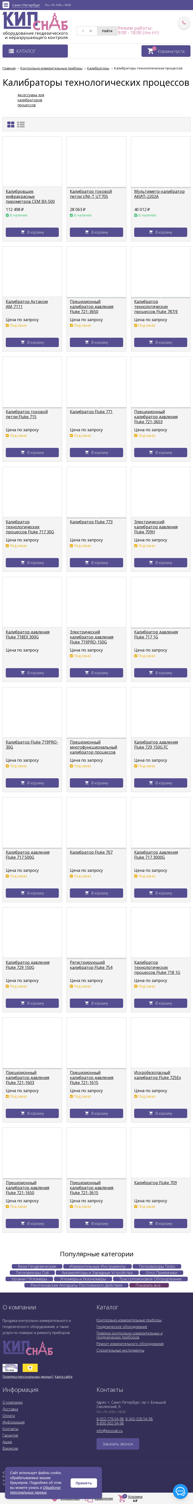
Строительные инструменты (120, 1350)
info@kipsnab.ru (109, 1430)
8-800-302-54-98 (110, 1423)
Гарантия (10, 1435)
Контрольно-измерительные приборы (129, 1320)
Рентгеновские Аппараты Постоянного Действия (76, 1285)
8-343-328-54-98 (139, 1418)
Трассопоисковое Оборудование (150, 1279)
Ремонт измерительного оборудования (130, 1343)
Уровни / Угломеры (29, 1279)
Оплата (9, 1415)
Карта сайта (63, 1376)
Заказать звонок (118, 1444)
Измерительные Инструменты (97, 1266)
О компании (13, 1402)
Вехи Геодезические (37, 1266)
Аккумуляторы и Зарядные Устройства (97, 1272)
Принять (84, 1483)
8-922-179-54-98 (110, 1418)
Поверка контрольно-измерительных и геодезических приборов (129, 1335)
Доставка (10, 1409)
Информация (14, 1422)
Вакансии (10, 1448)
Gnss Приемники (161, 1272)
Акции (7, 1441)
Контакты (10, 1428)
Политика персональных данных (27, 1376)
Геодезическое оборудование (121, 1326)
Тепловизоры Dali (32, 1272)
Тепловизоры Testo (157, 1266)
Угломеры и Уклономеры (83, 1279)
